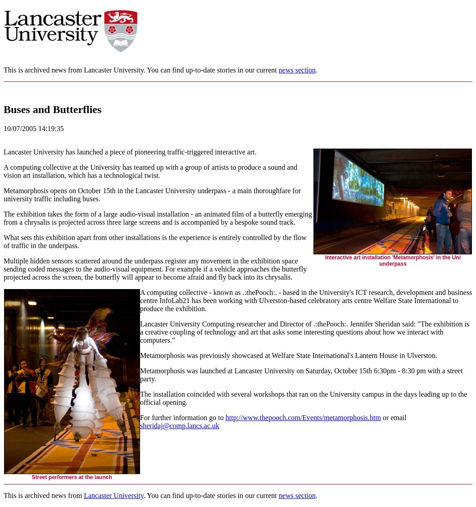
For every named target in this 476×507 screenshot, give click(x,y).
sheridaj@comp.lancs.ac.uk (179, 426)
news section (297, 70)
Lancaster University (114, 495)
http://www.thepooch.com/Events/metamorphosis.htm (303, 417)
